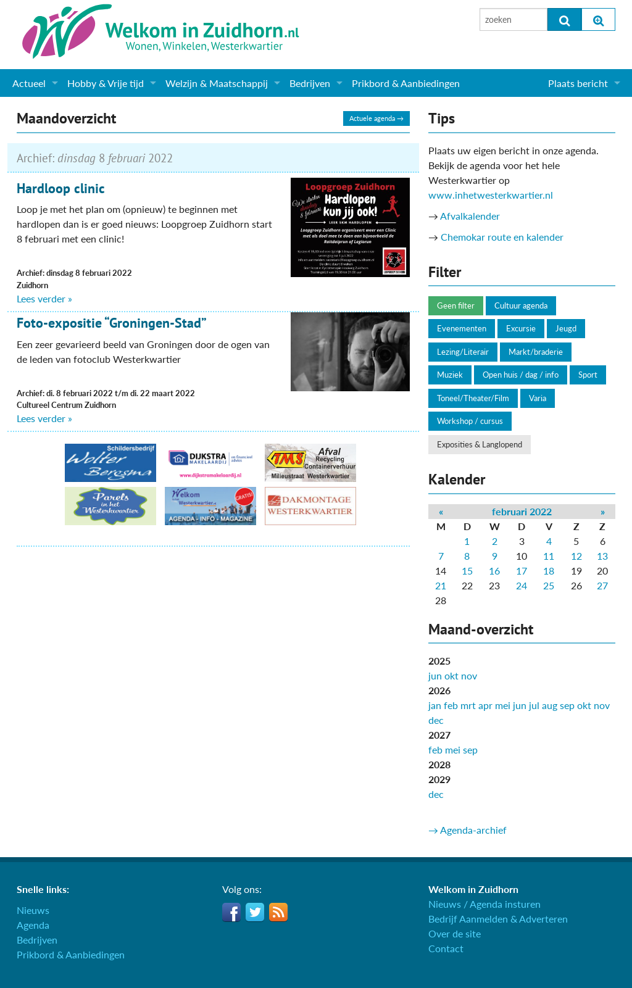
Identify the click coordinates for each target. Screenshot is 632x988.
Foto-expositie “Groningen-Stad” (112, 322)
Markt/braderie (536, 352)
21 (440, 585)
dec (436, 720)
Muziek (450, 375)
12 (576, 556)
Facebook (231, 912)
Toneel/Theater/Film (473, 398)
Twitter (255, 912)
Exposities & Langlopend (479, 444)
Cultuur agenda (520, 305)
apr (485, 705)
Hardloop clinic (61, 188)
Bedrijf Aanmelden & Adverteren (498, 918)
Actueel (29, 83)
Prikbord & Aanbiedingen (406, 83)
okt (451, 675)
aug (549, 705)
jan (434, 705)
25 (548, 585)
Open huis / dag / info (521, 375)
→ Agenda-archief (467, 830)
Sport (587, 375)
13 (602, 556)
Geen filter (456, 305)
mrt (468, 705)
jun (435, 675)
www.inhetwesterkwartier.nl (490, 195)
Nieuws (33, 910)
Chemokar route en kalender (502, 237)
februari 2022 (522, 511)
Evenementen (461, 328)
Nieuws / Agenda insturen (484, 904)
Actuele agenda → (376, 118)
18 (548, 570)
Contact (446, 948)
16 (494, 570)
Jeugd (565, 328)
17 (521, 570)
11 (548, 556)
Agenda (33, 925)
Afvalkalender (470, 216)
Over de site (454, 933)
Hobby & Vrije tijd (105, 83)
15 (467, 570)
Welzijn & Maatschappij (216, 83)
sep (567, 705)
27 (602, 585)
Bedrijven (309, 83)
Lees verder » (44, 298)
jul (534, 705)
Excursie (521, 328)
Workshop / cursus (470, 421)
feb (451, 705)
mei (502, 705)
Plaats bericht (578, 83)
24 (521, 585)
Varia (537, 398)
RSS (278, 912)
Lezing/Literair (463, 352)
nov (469, 675)
